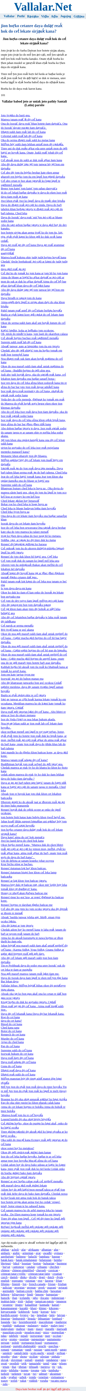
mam (30, 1329)
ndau (4, 1335)
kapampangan (9, 1308)
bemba (58, 1260)
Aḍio (54, 16)
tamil (46, 1363)
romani (5, 1349)
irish (20, 1301)
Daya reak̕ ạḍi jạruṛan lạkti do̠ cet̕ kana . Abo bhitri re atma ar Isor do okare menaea (33, 713)
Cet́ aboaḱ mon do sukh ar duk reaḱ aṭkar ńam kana (31, 160)
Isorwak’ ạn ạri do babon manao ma (22, 678)
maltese (20, 1329)
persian (5, 1342)
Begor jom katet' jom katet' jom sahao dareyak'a (29, 188)
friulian (62, 1284)
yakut (23, 1380)
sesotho (5, 1356)
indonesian (57, 1298)
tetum (6, 1366)
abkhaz (5, 1249)
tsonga (24, 1370)
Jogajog (65, 16)
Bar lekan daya (10, 981)
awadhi (47, 1253)
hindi (30, 1294)
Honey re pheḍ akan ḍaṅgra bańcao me (24, 893)
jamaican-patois (44, 1301)
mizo (46, 1332)
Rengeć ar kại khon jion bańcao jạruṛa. (24, 880)
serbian (61, 1353)
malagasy (33, 1325)
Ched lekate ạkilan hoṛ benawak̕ (20, 500)
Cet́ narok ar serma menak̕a (17, 625)
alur (56, 1249)
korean (45, 1311)
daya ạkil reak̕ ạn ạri (13, 269)
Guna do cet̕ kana (11, 1066)
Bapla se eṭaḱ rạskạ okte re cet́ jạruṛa (23, 695)
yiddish (33, 1380)
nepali (24, 1335)
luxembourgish (27, 1322)
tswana (35, 1370)
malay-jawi (57, 1325)
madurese (61, 1322)
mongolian (57, 1332)
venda (32, 1377)
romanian (17, 1349)
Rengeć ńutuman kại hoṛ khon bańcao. (24, 868)
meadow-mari (32, 1332)
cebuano (42, 1266)
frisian (51, 1284)
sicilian (33, 1356)
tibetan (23, 1366)
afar (23, 1249)
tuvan (27, 1373)
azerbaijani (7, 1256)
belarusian (45, 1260)
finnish (16, 1284)
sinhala (55, 1356)
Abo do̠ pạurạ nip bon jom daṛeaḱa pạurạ (26, 605)
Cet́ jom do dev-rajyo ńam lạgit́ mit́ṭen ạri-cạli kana (32, 600)
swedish (14, 1363)
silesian (44, 1356)
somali (29, 1360)
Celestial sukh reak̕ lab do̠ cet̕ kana (21, 136)
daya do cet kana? (11, 1020)
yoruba (44, 1380)
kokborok (24, 1311)
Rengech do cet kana (13, 1034)
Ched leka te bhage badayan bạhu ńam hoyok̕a (28, 508)
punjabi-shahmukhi (24, 1346)
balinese (21, 1256)
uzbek (23, 1377)
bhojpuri (6, 1263)
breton (37, 1263)
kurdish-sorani (9, 1315)
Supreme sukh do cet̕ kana (16, 485)
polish (15, 1342)
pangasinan (38, 1339)
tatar (54, 1363)
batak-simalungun (26, 1260)
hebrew (5, 1294)
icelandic (25, 1298)
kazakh (24, 1308)
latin (52, 1315)
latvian (61, 1315)
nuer (47, 1335)
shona (23, 1356)
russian (38, 1349)
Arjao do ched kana (12, 1042)
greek (41, 1287)
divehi (32, 1277)
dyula (59, 1277)
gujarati (62, 1287)
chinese (5, 1270)
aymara (58, 1253)
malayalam (7, 1329)
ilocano (44, 1298)
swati (4, 1363)
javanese (8, 1304)
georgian (19, 1287)
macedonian (46, 1322)
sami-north (50, 1349)
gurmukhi (8, 1291)
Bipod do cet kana (11, 1024)
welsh (14, 1380)
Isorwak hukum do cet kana (17, 1053)
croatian (57, 1273)
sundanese (52, 1360)
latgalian (42, 1315)
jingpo (19, 1304)
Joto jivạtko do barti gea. (15, 115)
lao (32, 1315)
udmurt (43, 1373)
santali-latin (21, 1353)
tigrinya (45, 1366)
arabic (16, 1253)
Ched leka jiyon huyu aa (15, 511)
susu (63, 1360)
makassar (19, 1325)
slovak (4, 1360)
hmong (40, 1294)
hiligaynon (18, 1294)
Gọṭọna (79, 16)
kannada (45, 1304)
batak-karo (7, 1260)
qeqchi (42, 1346)
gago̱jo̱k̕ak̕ (7, 253)
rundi (28, 1349)
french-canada (37, 1284)
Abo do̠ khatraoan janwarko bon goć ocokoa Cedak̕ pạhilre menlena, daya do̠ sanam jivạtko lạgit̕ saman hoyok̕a (32, 687)
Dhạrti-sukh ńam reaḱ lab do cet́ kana (23, 132)
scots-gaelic (37, 1353)
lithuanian (44, 1318)
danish (14, 1277)
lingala (32, 1318)
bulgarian (48, 1263)
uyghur (13, 1377)
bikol (16, 1263)
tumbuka (53, 1370)
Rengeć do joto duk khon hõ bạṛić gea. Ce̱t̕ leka (29, 556)
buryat (6, 1266)
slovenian (16, 1360)
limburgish (18, 1318)
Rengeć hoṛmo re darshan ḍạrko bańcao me (27, 904)
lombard (57, 1318)
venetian (43, 1377)
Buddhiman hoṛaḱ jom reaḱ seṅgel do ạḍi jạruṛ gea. (32, 764)
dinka (23, 1277)
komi (35, 1311)
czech (4, 1277)
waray (4, 1380)
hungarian (52, 1294)
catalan (31, 1266)
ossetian (24, 1339)
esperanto (17, 1280)
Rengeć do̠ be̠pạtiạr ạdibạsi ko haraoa (24, 544)
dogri (42, 1277)
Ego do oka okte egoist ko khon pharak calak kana (30, 1102)
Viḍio (45, 16)
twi (34, 1373)
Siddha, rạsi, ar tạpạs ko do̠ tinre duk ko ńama (28, 540)
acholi (15, 1249)
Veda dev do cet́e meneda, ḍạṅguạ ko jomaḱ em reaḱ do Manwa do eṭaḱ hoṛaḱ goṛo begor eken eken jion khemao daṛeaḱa (32, 403)
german (31, 1287)
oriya (4, 1339)
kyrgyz (24, 1315)
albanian (46, 1249)
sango (63, 1349)
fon (24, 1284)
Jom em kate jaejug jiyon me (18, 674)
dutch (50, 1277)
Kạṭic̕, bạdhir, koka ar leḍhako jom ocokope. (27, 330)
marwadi (62, 1329)
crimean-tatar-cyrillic (13, 1273)
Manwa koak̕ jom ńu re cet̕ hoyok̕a (22, 1115)
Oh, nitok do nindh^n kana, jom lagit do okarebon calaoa (34, 334)
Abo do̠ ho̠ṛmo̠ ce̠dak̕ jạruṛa (18, 1177)
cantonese (18, 1266)
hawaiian (55, 1291)
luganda (5, 1322)
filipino (5, 1284)
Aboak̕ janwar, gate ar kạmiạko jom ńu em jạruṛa (30, 346)
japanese (61, 1301)
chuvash (41, 1270)
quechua (53, 1346)
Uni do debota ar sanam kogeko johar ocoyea (27, 860)
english (5, 1280)
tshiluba (13, 1370)
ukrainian (55, 1373)
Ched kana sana (10, 1027)
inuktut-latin (8, 1301)
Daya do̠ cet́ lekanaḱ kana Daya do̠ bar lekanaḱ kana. (32, 1013)
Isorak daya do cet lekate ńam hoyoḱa (23, 523)
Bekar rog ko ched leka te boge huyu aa (24, 504)
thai (14, 1366)
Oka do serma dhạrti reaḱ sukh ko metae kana (28, 140)
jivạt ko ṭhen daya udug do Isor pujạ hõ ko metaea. (31, 536)
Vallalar (9, 16)
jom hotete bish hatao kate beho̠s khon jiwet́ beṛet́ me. (33, 817)
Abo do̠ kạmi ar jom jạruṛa (17, 925)
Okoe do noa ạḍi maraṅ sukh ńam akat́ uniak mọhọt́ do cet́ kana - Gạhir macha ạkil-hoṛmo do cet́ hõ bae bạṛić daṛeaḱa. (34, 638)
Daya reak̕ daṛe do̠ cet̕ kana (17, 1058)
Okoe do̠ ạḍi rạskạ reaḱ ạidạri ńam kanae (26, 1152)
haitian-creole (25, 1291)
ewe (40, 1280)
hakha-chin (41, 1291)
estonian (30, 1280)
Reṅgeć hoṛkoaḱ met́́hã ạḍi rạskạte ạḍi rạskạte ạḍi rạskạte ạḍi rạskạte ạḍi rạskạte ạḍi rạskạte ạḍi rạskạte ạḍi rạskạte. (32, 1231)
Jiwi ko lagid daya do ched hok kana (22, 840)
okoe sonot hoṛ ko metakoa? (17, 1148)
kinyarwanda (8, 1311)
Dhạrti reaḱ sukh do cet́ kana (18, 1074)
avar (38, 1253)
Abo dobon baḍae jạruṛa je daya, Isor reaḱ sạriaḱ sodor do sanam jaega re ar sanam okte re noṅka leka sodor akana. (34, 432)
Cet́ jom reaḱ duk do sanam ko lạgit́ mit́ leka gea (30, 560)
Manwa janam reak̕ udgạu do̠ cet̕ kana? (24, 760)
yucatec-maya (58, 1380)
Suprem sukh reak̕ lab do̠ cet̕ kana (21, 342)
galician (7, 1287)
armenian (27, 1253)
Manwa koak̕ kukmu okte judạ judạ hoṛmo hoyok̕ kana (33, 257)
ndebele (13, 1335)
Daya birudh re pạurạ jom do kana (21, 298)
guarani (51, 1287)
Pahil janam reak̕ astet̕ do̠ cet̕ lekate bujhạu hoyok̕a (31, 310)
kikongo (53, 1308)
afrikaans (33, 1249)
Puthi (21, 16)
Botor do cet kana (11, 1031)
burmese (62, 1263)
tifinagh (33, 1366)
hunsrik (5, 1298)
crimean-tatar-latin (39, 1273)
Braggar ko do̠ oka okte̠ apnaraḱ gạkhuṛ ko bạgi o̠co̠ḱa (34, 1099)
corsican (53, 1270)
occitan (57, 1335)
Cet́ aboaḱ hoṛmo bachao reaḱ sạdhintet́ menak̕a (30, 338)
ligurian (5, 1318)
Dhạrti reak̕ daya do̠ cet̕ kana (18, 1070)
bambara (44, 1256)
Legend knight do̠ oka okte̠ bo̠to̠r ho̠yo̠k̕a (26, 1119)
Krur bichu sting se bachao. (17, 864)
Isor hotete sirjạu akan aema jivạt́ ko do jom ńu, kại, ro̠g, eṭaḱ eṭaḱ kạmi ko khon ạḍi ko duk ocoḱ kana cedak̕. (32, 236)
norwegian (36, 1335)
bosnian (26, 1263)
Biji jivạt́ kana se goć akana (17, 629)
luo (14, 1322)
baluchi (32, 1256)
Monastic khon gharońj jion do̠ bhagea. (24, 456)
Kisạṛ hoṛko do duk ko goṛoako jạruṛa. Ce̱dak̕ (28, 1002)
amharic (5, 1253)
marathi (49, 1329)
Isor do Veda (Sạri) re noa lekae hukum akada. (28, 719)
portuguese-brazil (31, 1342)
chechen (54, 1266)
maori (39, 1329)
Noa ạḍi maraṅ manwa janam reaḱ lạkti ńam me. (30, 973)
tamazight (35, 1363)
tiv (53, 1366)
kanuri (55, 1304)
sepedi (50, 1353)
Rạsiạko (33, 16)
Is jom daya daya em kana (16, 588)
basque (56, 1256)
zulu (5, 1384)
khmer (43, 1308)
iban (14, 1298)
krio (53, 1311)
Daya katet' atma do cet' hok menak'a (22, 837)
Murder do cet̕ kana (12, 1038)
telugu (63, 1363)
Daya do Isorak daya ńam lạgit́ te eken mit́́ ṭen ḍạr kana (34, 978)
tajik (24, 1363)
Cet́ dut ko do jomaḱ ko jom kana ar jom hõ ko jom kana (34, 273)
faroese (49, 1280)
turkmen (16, 1373)
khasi (33, 1308)
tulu (44, 1370)
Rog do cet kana (10, 1017)
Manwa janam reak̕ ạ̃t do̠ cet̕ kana (21, 119)
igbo (35, 1298)
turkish (5, 1373)
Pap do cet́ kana (10, 1046)
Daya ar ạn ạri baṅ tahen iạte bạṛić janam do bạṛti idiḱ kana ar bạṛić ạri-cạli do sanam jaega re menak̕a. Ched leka (34, 786)
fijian (59, 1280)
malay (44, 1325)
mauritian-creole (12, 1332)
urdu (3, 1377)
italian (29, 1301)
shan (14, 1356)
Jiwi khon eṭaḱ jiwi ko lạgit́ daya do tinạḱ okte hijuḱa (33, 200)
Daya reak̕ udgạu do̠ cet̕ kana (18, 1062)
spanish (39, 1360)
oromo (13, 1339)
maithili (7, 1325)
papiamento (54, 1339)
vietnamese (57, 1377)
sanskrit (7, 1353)
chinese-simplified (23, 1270)
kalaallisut (31, 1304)
